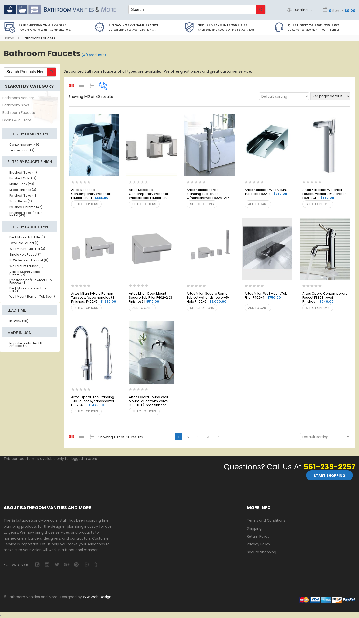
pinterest (76, 564)
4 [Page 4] (208, 437)
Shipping (254, 528)
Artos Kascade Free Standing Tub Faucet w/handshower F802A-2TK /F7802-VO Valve (208, 194)
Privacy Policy (258, 543)
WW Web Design (97, 596)
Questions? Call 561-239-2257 (313, 25)
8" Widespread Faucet (28, 260)
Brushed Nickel (23, 172)
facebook (37, 564)
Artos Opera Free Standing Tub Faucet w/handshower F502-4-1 (92, 401)
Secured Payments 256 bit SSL (223, 25)
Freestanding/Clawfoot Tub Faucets (30, 281)
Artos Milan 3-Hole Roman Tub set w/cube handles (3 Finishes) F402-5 (93, 298)
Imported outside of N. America (26, 344)
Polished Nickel (23, 195)
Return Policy (258, 536)
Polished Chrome (25, 207)
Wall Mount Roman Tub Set (32, 296)
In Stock (18, 321)
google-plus (66, 564)
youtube (86, 564)
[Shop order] (284, 96)
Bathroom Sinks (15, 105)
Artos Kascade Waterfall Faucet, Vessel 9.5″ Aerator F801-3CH (324, 194)
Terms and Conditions (266, 520)
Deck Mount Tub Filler (27, 237)
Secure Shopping (261, 551)
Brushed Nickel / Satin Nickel (26, 214)
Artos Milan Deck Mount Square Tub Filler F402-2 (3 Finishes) (150, 298)
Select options (86, 204)
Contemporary (24, 144)
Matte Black (21, 184)
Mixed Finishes (22, 190)
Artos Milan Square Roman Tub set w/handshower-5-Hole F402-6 (208, 298)
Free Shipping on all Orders (43, 25)
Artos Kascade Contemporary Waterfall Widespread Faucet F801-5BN (149, 194)
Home (9, 38)
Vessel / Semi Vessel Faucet (24, 273)
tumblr (95, 564)
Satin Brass (20, 201)
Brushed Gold (22, 178)
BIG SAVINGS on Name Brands (133, 25)
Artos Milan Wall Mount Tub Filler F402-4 (266, 296)
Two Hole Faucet (23, 243)
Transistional (21, 150)
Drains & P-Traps (17, 120)
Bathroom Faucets (18, 112)
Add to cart (258, 204)
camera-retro (47, 564)
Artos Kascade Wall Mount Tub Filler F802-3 (266, 192)
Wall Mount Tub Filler (27, 249)
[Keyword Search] (192, 9)
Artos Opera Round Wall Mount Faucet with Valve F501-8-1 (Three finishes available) (148, 401)
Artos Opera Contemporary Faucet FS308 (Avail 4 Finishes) (324, 298)
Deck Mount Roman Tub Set (27, 289)
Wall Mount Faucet (26, 266)
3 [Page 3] (198, 437)
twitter (57, 564)
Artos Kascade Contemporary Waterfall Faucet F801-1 (91, 194)
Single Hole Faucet (26, 254)
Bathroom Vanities (18, 97)
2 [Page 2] (188, 437)
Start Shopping (329, 475)
